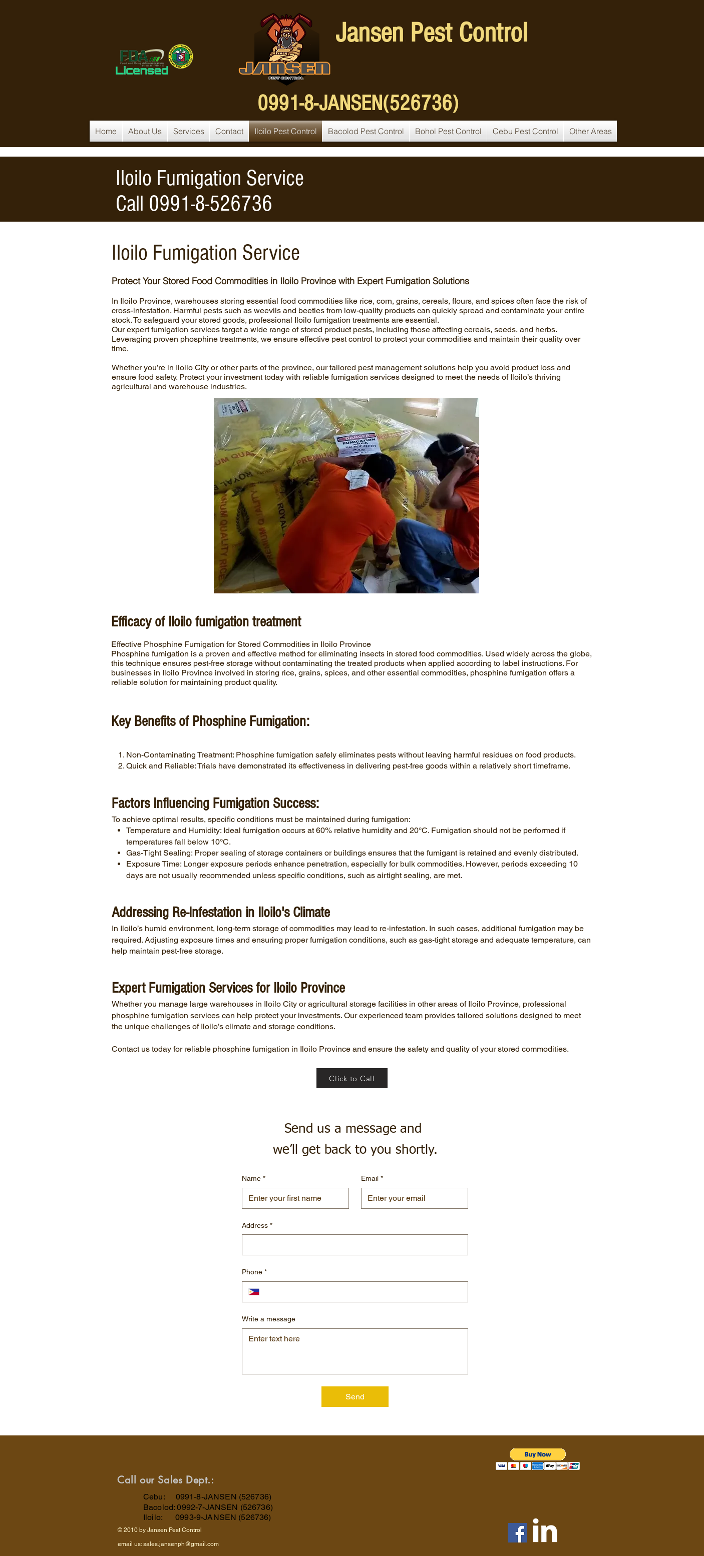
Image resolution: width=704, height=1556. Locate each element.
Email (372, 1179)
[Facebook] (517, 1532)
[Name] (292, 1198)
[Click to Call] (352, 1078)
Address (257, 1226)
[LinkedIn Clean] (545, 1530)
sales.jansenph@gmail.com (181, 1543)
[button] (538, 1459)
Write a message (268, 1319)
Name (253, 1179)
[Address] (352, 1245)
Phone (254, 1272)
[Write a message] (355, 1351)
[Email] (412, 1198)
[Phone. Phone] (363, 1292)
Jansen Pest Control (431, 33)
